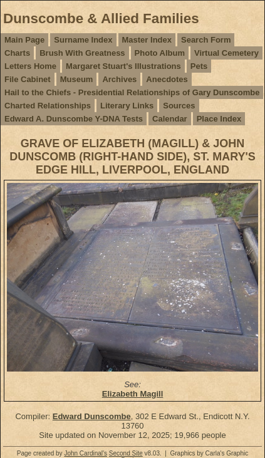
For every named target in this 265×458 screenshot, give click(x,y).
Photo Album (160, 53)
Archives (119, 79)
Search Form (206, 39)
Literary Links (126, 105)
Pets (198, 66)
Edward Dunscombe (92, 416)
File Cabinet (27, 79)
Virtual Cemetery (226, 53)
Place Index (219, 118)
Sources (179, 105)
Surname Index (83, 39)
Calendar (169, 118)
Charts (17, 53)
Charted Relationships (47, 105)
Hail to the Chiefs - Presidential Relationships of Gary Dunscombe (131, 92)
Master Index (147, 39)
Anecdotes (166, 79)
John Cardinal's (85, 453)
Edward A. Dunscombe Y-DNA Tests (73, 118)
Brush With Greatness (82, 53)
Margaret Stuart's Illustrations (123, 66)
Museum (76, 79)
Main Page (24, 39)
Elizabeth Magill (133, 393)
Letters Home (30, 66)
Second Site (126, 453)
